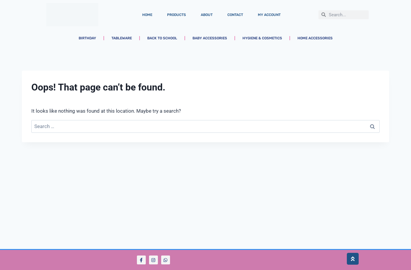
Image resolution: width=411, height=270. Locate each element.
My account (269, 15)
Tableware (121, 38)
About (207, 15)
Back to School (162, 38)
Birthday (87, 38)
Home (147, 15)
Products (176, 15)
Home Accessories (315, 38)
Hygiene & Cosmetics (262, 38)
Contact (235, 15)
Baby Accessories (209, 38)
